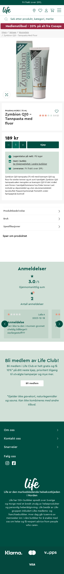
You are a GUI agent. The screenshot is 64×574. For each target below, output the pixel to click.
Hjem (4, 32)
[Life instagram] (7, 465)
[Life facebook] (14, 465)
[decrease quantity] (8, 144)
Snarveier (31, 446)
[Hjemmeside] (7, 10)
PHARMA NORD (12, 111)
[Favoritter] (40, 10)
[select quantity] (15, 144)
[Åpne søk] (33, 19)
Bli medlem (32, 383)
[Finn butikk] (34, 10)
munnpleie (24, 32)
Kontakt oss (31, 438)
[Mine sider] (46, 10)
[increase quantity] (22, 144)
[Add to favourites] (56, 111)
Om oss (31, 430)
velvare (12, 32)
